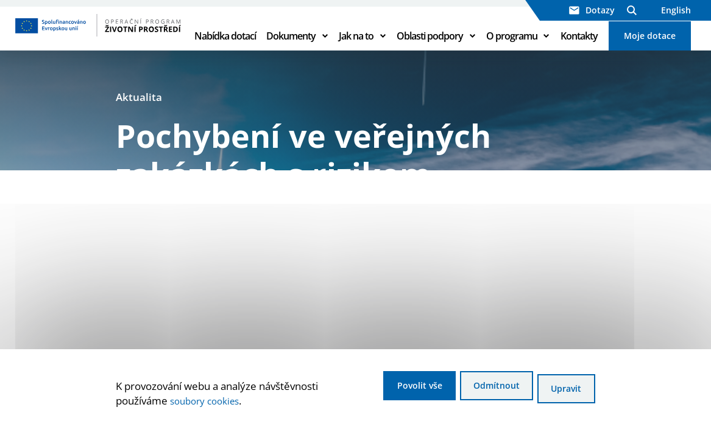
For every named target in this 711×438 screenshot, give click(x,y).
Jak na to (356, 50)
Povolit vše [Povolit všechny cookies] (388, 390)
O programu (511, 50)
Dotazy (592, 10)
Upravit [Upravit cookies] (563, 390)
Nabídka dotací (225, 50)
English (676, 10)
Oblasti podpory (430, 50)
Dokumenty (291, 50)
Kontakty (579, 50)
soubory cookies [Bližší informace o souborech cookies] (208, 402)
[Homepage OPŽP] (97, 39)
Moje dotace (650, 49)
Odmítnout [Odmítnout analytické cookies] (479, 390)
